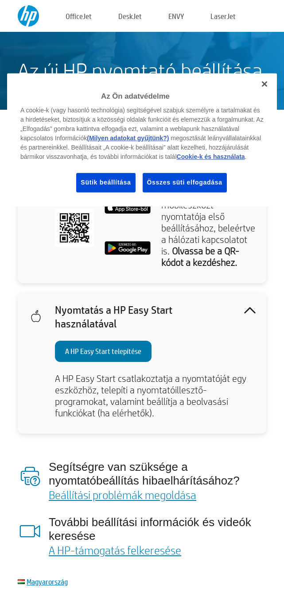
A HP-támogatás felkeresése (115, 550)
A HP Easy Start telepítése (103, 351)
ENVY (176, 16)
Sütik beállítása (106, 182)
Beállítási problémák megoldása (122, 495)
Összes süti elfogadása (184, 182)
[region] (142, 140)
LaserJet (223, 16)
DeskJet (130, 16)
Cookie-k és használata (211, 156)
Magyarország (47, 582)
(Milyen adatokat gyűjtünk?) (128, 138)
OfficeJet (79, 16)
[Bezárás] (264, 84)
